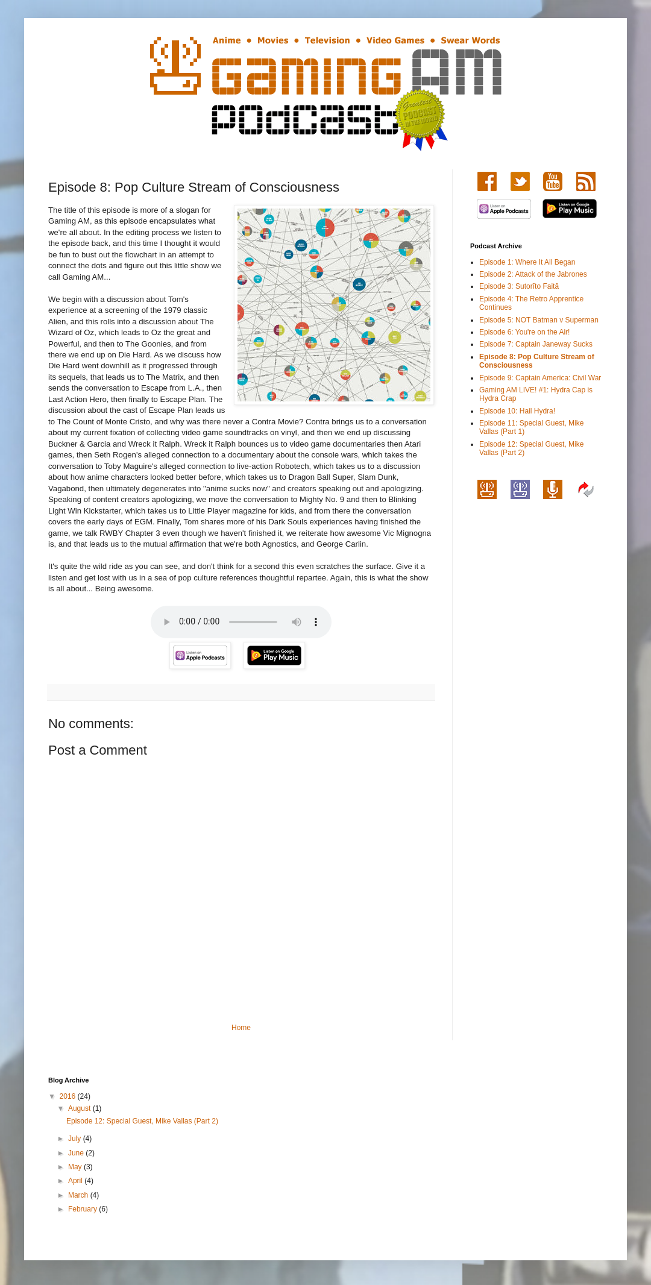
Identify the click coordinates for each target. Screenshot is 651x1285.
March (79, 1195)
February (83, 1209)
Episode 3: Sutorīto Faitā (519, 286)
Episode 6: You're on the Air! (524, 332)
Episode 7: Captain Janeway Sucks (536, 344)
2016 (69, 1096)
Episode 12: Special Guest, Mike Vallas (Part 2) (142, 1121)
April (76, 1181)
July (75, 1138)
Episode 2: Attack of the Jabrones (533, 274)
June (77, 1153)
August (80, 1108)
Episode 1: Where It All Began (527, 262)
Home (241, 1027)
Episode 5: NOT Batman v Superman (539, 320)
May (76, 1167)
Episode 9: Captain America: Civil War (540, 378)
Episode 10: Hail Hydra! (517, 411)
